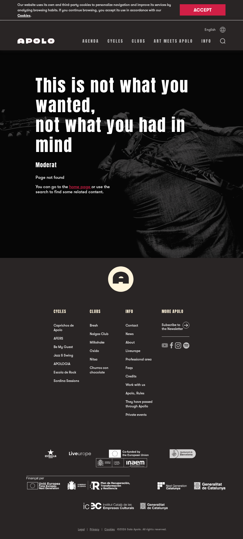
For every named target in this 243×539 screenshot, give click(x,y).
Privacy (94, 529)
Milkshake (97, 342)
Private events (136, 414)
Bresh (94, 325)
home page (80, 186)
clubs (138, 41)
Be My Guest (63, 347)
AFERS (58, 338)
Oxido (94, 351)
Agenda (90, 41)
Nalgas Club (99, 334)
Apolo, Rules (135, 393)
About (130, 342)
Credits (131, 376)
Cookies (23, 16)
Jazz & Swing (63, 355)
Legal (81, 529)
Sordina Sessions (66, 380)
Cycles (115, 41)
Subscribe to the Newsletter (172, 327)
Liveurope (133, 351)
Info (206, 41)
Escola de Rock (65, 372)
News (129, 334)
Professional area (139, 359)
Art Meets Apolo (173, 41)
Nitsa (93, 359)
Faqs (129, 368)
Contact (132, 325)
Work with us (135, 384)
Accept (203, 10)
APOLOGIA (62, 364)
